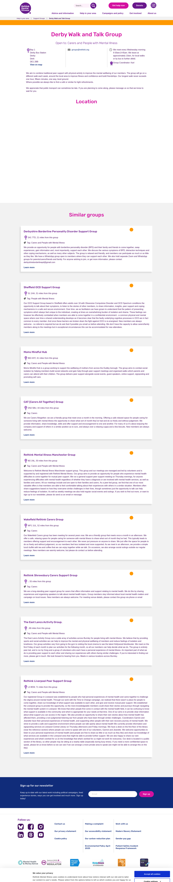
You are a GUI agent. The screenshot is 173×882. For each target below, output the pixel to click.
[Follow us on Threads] (31, 835)
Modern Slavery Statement (128, 831)
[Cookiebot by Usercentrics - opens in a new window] (16, 877)
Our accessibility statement (98, 831)
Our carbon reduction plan (97, 838)
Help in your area (88, 13)
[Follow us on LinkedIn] (21, 835)
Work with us (122, 824)
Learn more (29, 267)
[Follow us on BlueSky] (21, 827)
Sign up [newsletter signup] (146, 794)
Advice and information (63, 13)
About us (152, 13)
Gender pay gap (123, 838)
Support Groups (39, 18)
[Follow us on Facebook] (31, 827)
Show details (38, 877)
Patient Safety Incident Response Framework (127, 847)
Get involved (135, 13)
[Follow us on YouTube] (41, 835)
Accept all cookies (152, 861)
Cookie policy (60, 838)
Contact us (59, 824)
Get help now (118, 5)
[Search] (83, 6)
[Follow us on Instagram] (41, 827)
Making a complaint (94, 824)
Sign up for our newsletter (36, 785)
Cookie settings (152, 869)
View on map (36, 65)
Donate (139, 5)
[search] (93, 6)
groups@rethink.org (80, 50)
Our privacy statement (65, 831)
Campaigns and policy (112, 13)
